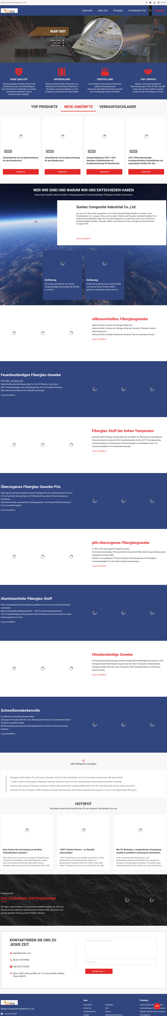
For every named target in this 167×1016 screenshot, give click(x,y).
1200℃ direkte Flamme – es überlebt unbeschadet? (77, 845)
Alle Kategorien (145, 1009)
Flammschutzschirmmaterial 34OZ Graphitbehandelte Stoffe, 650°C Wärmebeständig (126, 435)
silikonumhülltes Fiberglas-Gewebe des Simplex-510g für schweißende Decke (123, 329)
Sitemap (108, 1006)
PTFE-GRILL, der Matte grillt (12, 376)
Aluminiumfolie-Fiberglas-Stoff (26, 593)
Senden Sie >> (98, 966)
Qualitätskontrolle (90, 1006)
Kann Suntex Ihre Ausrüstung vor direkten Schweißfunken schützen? (22, 845)
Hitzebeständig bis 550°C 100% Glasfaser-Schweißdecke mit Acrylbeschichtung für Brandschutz (102, 155)
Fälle (106, 1003)
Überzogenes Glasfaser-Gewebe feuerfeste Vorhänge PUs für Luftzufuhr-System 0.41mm (37, 487)
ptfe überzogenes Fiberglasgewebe (120, 537)
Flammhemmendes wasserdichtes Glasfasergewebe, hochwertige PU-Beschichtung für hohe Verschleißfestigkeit (36, 498)
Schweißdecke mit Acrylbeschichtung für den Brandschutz (20, 153)
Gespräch (20, 166)
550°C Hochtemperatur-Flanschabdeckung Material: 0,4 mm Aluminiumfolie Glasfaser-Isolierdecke (36, 600)
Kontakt (86, 1009)
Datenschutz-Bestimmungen (114, 1009)
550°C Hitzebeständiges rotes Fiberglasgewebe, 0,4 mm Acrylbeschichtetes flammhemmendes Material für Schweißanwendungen (31, 383)
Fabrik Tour (87, 1003)
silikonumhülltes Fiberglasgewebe (120, 313)
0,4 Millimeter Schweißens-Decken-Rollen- (18, 711)
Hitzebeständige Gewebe (112, 649)
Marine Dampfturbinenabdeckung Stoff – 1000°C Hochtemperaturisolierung (31, 606)
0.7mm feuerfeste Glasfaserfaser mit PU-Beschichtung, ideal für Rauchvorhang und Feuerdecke (34, 492)
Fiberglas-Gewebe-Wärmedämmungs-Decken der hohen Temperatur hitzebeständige (126, 658)
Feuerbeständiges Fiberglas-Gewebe (31, 369)
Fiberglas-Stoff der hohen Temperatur (123, 425)
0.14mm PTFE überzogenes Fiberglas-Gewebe (110, 543)
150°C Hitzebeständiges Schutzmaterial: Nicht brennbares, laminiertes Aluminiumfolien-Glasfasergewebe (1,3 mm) (36, 610)
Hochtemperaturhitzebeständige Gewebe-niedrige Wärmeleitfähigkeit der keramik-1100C (127, 655)
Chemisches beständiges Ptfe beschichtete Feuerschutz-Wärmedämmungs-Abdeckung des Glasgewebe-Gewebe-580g (129, 548)
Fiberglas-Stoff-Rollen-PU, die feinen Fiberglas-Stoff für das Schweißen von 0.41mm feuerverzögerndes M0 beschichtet (66, 772)
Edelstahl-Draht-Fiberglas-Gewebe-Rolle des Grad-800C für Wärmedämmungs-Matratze (127, 431)
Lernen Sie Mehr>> (83, 233)
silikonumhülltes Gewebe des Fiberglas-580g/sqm (112, 320)
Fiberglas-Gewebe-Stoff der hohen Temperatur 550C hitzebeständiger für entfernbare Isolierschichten (126, 663)
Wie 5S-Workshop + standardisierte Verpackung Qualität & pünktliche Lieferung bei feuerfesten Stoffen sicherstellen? (138, 846)
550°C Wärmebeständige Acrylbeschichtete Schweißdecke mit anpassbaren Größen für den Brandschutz (145, 155)
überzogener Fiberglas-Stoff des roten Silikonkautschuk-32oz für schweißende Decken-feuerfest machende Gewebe (36, 715)
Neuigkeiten (109, 999)
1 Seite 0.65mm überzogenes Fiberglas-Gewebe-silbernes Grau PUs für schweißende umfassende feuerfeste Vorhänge (66, 776)
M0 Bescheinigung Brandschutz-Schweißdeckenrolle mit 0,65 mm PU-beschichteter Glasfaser (34, 722)
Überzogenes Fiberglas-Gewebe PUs (31, 481)
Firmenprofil (88, 999)
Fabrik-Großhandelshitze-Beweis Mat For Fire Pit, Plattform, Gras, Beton (29, 379)
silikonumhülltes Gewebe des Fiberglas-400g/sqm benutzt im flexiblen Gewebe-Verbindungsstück (124, 324)
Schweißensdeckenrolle (20, 705)
